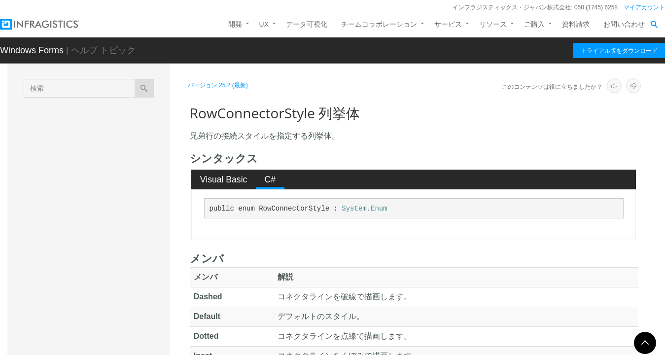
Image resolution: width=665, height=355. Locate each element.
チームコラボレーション (379, 24)
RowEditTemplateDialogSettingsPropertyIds (115, 263)
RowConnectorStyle (95, 241)
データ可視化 (306, 24)
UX (264, 24)
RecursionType (85, 162)
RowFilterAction (87, 320)
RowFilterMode (86, 337)
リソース (493, 24)
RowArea (77, 224)
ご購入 (534, 24)
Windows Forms (32, 50)
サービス (448, 24)
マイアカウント (644, 7)
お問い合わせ (624, 24)
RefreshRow (82, 179)
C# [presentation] (270, 179)
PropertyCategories (92, 128)
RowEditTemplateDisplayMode (109, 285)
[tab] (223, 179)
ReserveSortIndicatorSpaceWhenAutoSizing (114, 202)
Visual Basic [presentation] (223, 179)
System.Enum (364, 209)
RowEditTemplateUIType (100, 303)
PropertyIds (80, 145)
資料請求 (576, 24)
